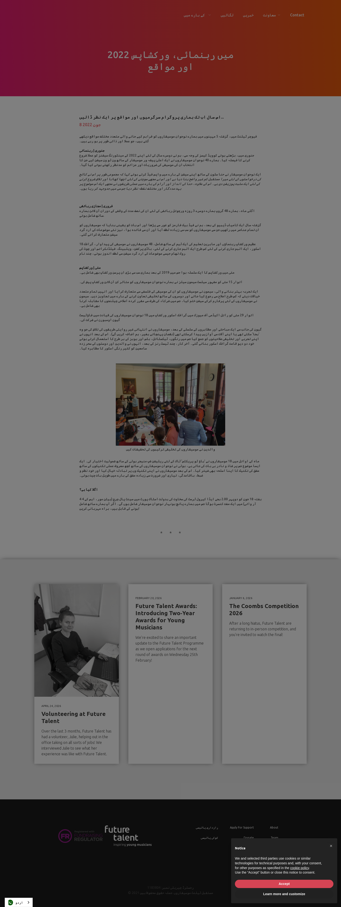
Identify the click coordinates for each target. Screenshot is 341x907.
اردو (15, 902)
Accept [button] (284, 884)
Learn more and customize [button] (284, 894)
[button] (331, 846)
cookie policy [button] (299, 868)
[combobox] (19, 902)
